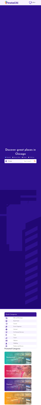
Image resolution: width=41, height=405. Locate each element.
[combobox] (28, 161)
